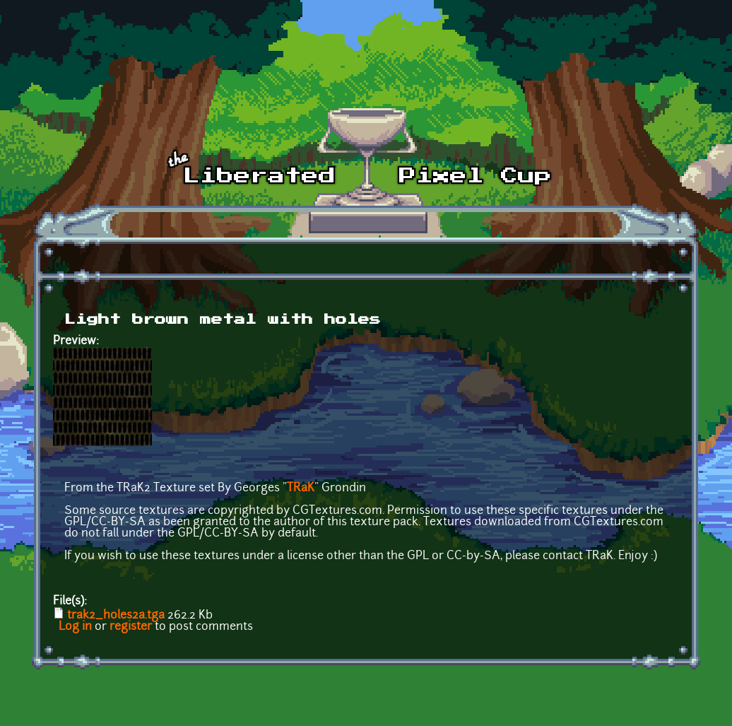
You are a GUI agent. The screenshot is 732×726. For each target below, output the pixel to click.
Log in (75, 627)
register (131, 627)
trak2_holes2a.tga (116, 615)
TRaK (300, 488)
